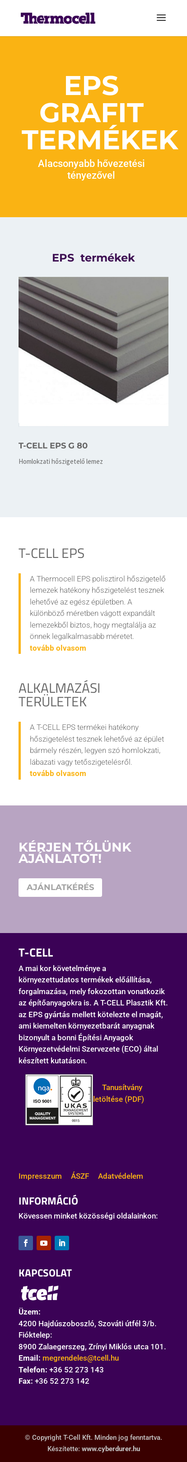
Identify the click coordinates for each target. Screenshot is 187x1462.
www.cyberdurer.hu (111, 1449)
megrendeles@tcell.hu (80, 1357)
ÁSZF (80, 1176)
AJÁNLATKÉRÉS (60, 887)
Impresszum (40, 1176)
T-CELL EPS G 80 (53, 446)
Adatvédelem (120, 1176)
